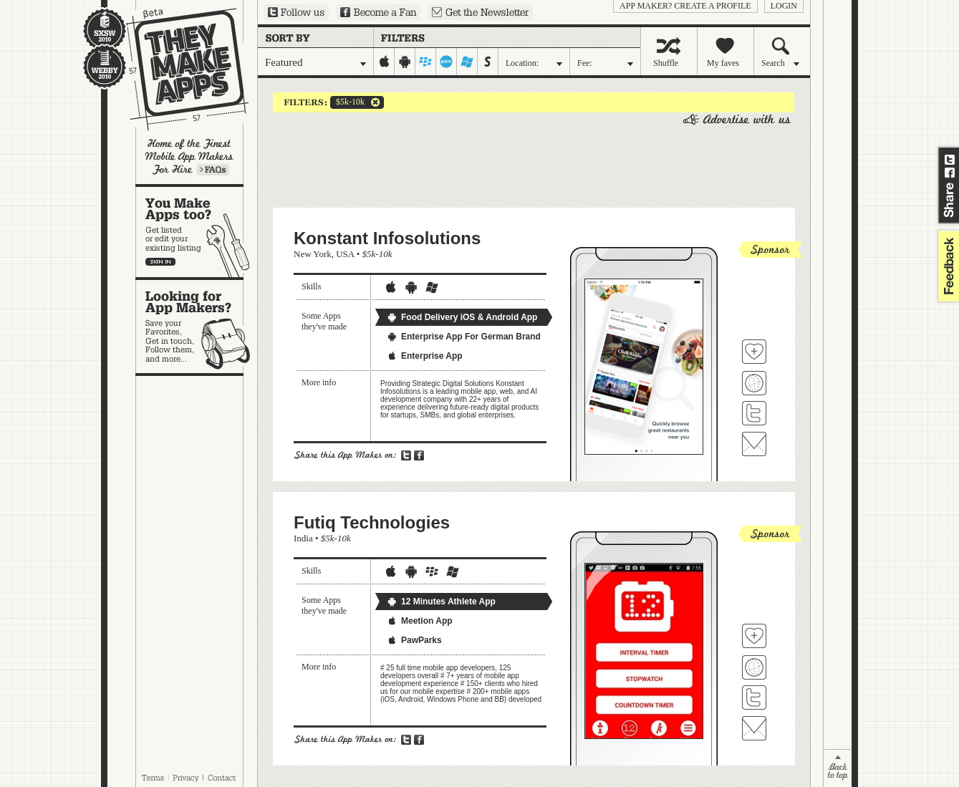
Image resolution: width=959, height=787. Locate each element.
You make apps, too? (196, 232)
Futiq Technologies (372, 522)
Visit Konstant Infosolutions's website (754, 383)
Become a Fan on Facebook (378, 12)
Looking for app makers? (196, 326)
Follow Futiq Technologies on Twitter (754, 697)
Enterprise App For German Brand (464, 336)
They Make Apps (178, 69)
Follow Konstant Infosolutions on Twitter (754, 413)
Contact (222, 777)
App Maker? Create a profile (685, 6)
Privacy (185, 777)
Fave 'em (754, 351)
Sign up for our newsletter (480, 12)
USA (345, 253)
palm (446, 61)
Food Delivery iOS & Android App (462, 317)
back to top (838, 768)
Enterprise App (425, 355)
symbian (488, 61)
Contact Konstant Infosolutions (754, 444)
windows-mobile (467, 61)
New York (313, 253)
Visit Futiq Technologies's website (754, 667)
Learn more (212, 169)
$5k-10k (347, 102)
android (405, 61)
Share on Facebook (950, 173)
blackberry (425, 61)
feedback (947, 266)
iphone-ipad (384, 61)
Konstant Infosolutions (387, 238)
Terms (152, 777)
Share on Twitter (950, 160)
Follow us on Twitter (296, 12)
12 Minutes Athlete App (441, 601)
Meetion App (420, 620)
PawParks (414, 640)
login (784, 6)
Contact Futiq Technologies (754, 728)
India (303, 538)
